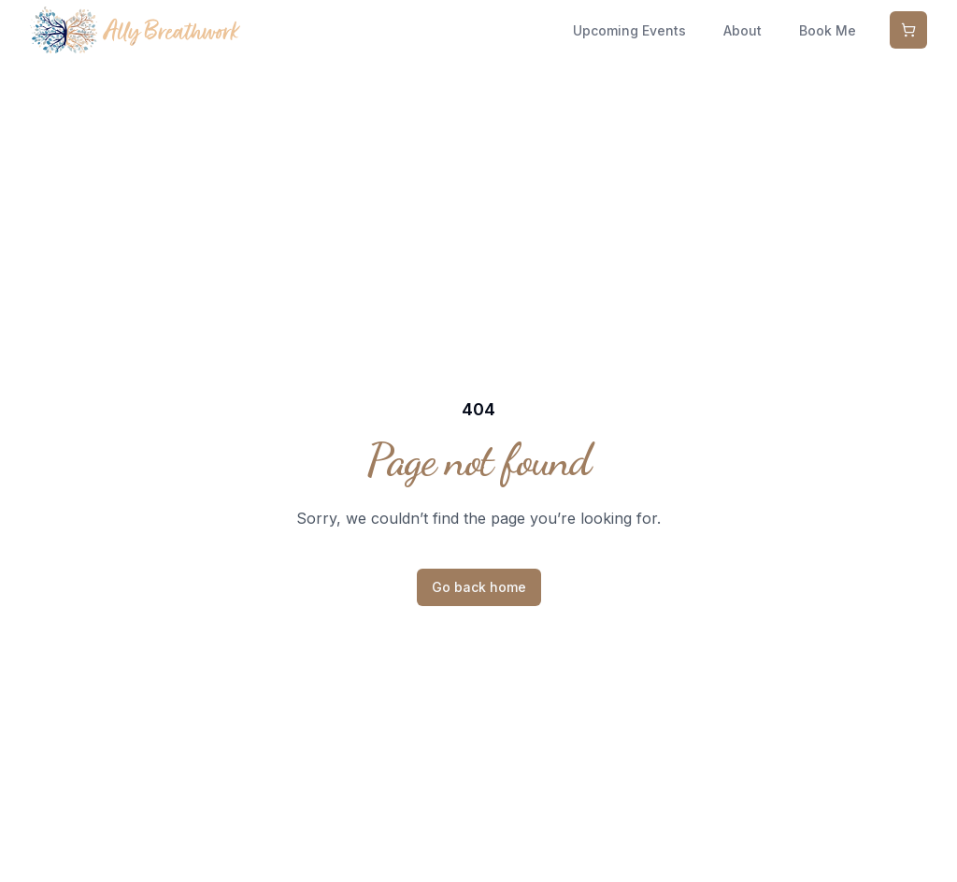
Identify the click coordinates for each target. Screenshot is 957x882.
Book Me (827, 30)
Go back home (479, 587)
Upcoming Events (629, 30)
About (742, 30)
